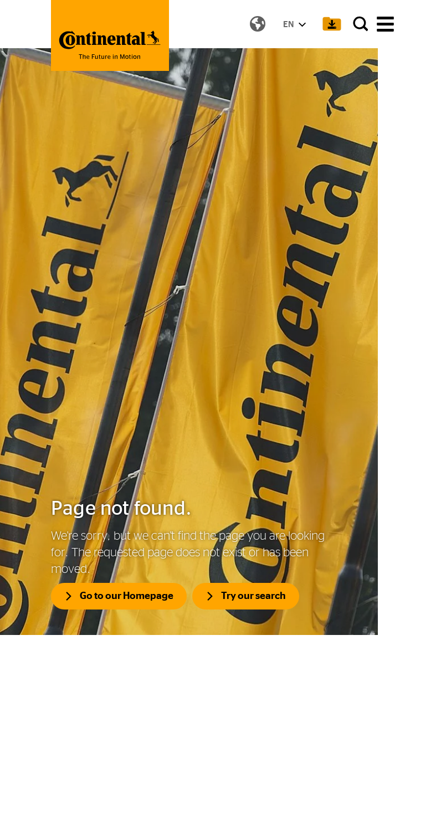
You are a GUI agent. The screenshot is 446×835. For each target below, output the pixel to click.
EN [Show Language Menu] (291, 25)
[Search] (358, 25)
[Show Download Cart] (328, 25)
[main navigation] (385, 25)
